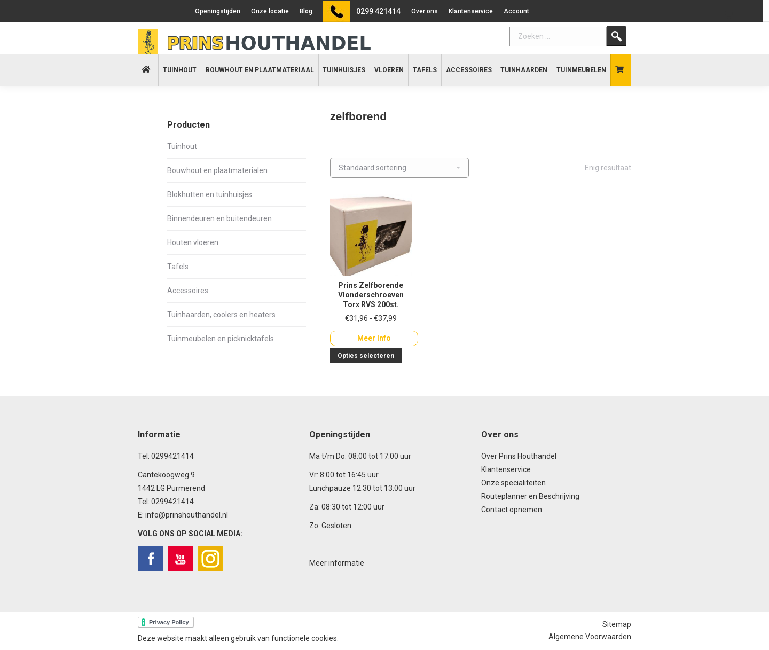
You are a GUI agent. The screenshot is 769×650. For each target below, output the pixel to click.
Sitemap (616, 624)
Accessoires (187, 290)
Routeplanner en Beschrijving (530, 496)
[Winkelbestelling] (399, 168)
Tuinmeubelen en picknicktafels (220, 338)
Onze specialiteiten (513, 483)
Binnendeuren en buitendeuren (219, 218)
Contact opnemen (511, 509)
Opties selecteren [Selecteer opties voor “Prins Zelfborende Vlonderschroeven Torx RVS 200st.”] (366, 355)
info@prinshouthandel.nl (186, 515)
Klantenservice (506, 469)
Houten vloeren (192, 242)
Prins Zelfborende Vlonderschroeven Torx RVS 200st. (371, 295)
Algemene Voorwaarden (589, 636)
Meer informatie (336, 563)
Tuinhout (182, 146)
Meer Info (374, 338)
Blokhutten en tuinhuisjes (209, 194)
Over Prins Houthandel (518, 456)
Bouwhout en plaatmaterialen (217, 170)
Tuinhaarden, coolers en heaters (221, 314)
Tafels (178, 266)
